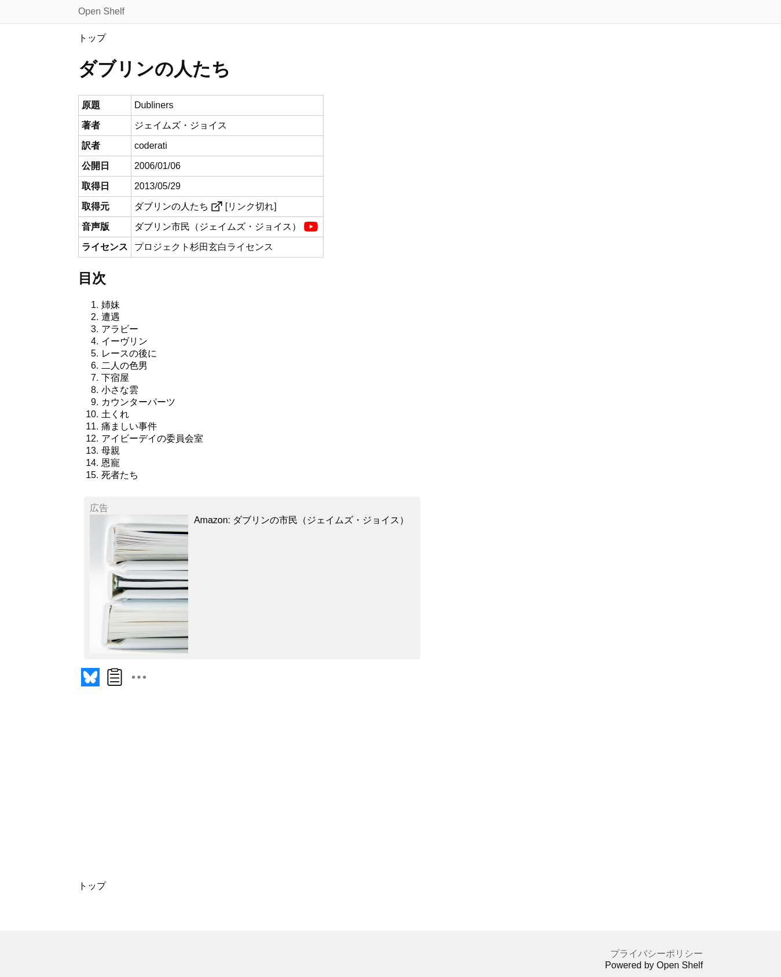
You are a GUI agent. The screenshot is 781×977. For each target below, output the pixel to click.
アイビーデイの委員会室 (152, 438)
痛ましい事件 (129, 426)
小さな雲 (119, 390)
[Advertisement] (286, 790)
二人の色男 (124, 365)
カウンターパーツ (138, 402)
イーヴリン (124, 341)
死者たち (119, 475)
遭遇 (110, 317)
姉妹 (110, 305)
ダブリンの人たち (171, 206)
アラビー (119, 329)
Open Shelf (101, 11)
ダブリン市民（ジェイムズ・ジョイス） (217, 227)
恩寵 (110, 463)
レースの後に (129, 353)
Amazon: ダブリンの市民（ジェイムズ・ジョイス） (301, 520)
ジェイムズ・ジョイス (180, 125)
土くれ (115, 414)
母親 (110, 451)
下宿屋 (115, 378)
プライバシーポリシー (656, 953)
